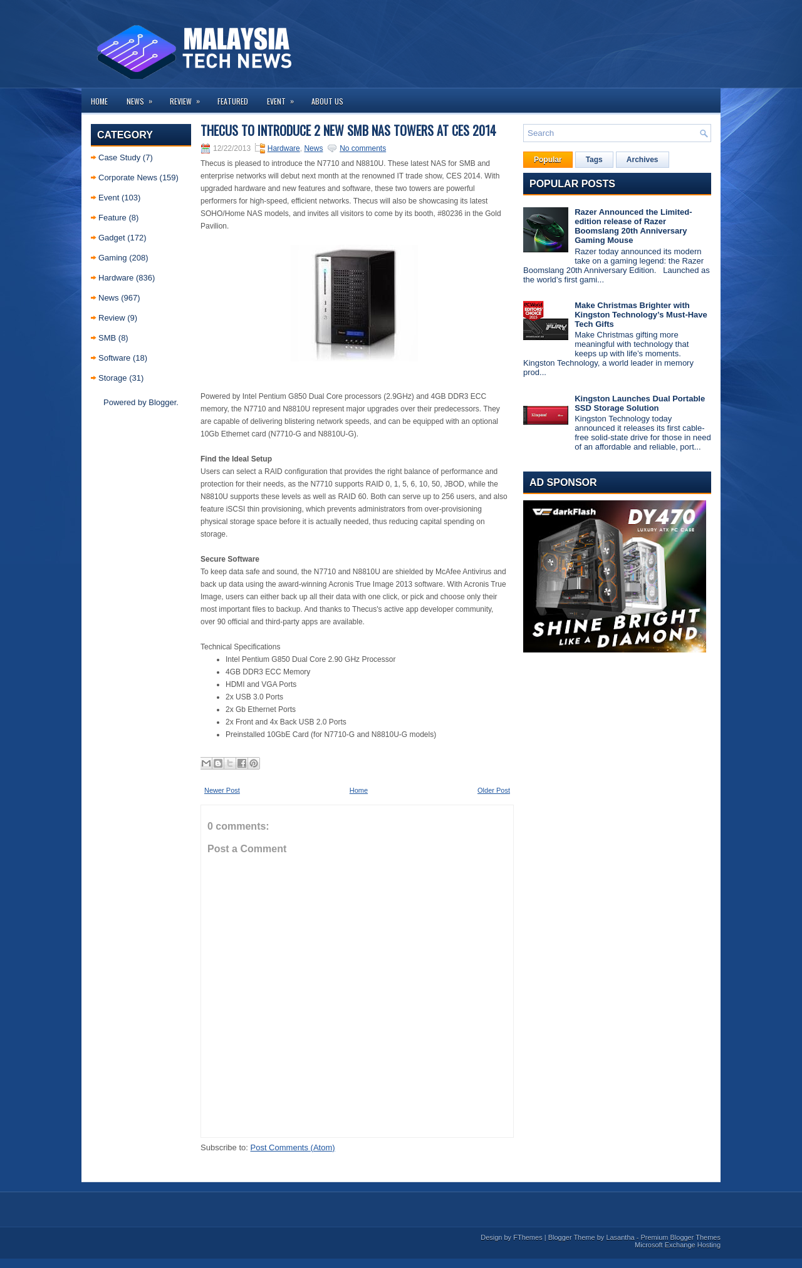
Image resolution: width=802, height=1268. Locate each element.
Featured (232, 101)
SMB (107, 338)
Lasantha (620, 1237)
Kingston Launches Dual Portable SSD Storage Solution (640, 403)
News (143, 97)
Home (99, 101)
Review (189, 97)
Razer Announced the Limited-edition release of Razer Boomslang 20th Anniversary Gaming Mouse (633, 226)
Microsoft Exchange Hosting (678, 1245)
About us (327, 101)
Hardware (115, 277)
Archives (643, 159)
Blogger (162, 402)
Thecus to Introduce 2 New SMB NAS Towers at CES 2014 (348, 130)
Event (284, 97)
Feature (112, 217)
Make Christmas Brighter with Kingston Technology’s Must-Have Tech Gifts (641, 315)
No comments (363, 148)
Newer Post (222, 790)
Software (114, 358)
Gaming (112, 257)
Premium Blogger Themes (680, 1237)
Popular (548, 159)
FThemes (527, 1237)
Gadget (111, 237)
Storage (112, 378)
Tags (594, 159)
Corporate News (127, 177)
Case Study (119, 157)
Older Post (493, 790)
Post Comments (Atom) (293, 1147)
